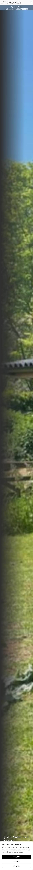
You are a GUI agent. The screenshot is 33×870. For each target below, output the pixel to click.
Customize (16, 861)
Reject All (16, 866)
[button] (1, 439)
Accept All (16, 857)
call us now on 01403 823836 (16, 9)
